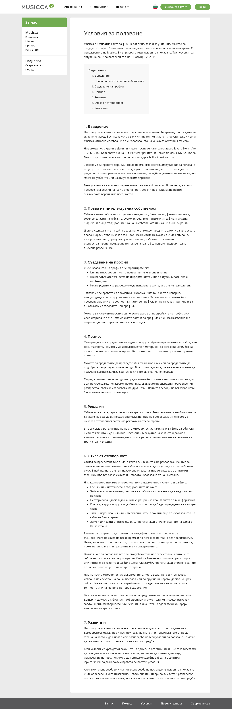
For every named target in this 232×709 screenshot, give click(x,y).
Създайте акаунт (176, 6)
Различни (101, 108)
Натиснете (32, 49)
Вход (202, 6)
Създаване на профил (109, 86)
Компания (31, 37)
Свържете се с (34, 65)
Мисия (29, 41)
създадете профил (96, 48)
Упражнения (73, 6)
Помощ (29, 69)
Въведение (102, 75)
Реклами (100, 97)
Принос (30, 45)
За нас (31, 22)
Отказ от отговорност (109, 102)
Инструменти (99, 6)
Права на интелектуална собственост (119, 81)
